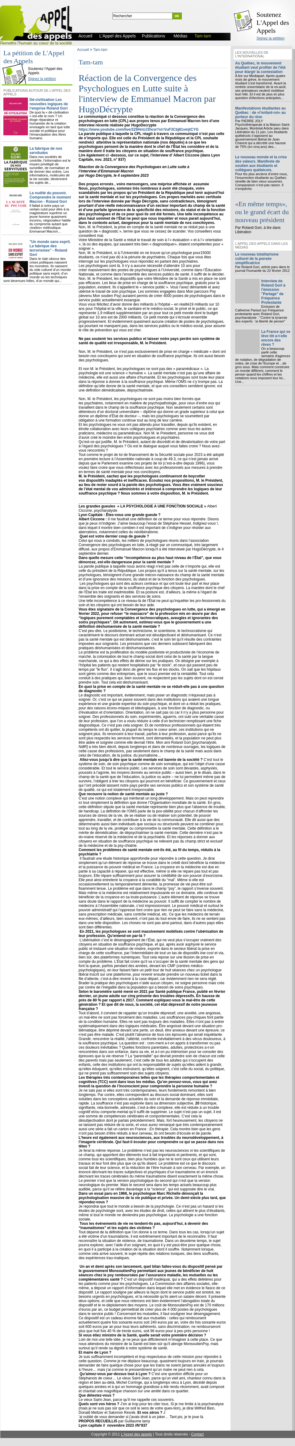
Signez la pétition (271, 38)
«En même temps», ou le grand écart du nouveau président (262, 212)
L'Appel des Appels (16, 63)
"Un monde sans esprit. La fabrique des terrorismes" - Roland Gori (50, 248)
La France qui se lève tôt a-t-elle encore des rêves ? (275, 338)
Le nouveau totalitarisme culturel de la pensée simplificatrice (256, 258)
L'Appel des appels (136, 1434)
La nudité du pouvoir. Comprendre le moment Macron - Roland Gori (50, 197)
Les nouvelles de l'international (251, 54)
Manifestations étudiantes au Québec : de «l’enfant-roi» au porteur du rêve (260, 112)
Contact (197, 1434)
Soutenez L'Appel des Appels (273, 22)
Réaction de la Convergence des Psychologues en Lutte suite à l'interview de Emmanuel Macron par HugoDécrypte (147, 93)
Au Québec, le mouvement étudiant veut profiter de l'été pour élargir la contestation (260, 67)
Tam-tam (100, 50)
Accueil (83, 50)
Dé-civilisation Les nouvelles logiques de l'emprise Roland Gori (48, 104)
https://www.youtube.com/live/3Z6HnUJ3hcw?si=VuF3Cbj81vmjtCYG (139, 129)
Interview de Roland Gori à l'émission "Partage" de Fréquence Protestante (273, 292)
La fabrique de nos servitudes (45, 150)
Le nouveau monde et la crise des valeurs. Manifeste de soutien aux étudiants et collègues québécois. (261, 163)
